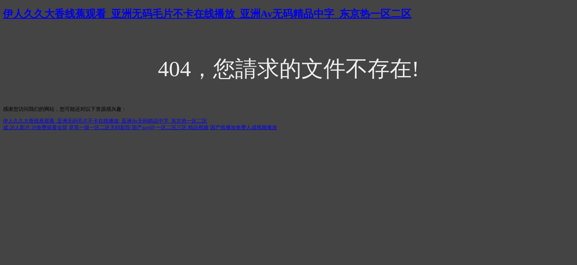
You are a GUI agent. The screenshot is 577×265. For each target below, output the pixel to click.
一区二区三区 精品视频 (182, 127)
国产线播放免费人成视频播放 (243, 127)
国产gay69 (143, 127)
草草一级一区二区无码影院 (100, 127)
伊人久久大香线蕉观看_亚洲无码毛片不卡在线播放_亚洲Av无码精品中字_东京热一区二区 (207, 14)
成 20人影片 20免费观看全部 (35, 127)
